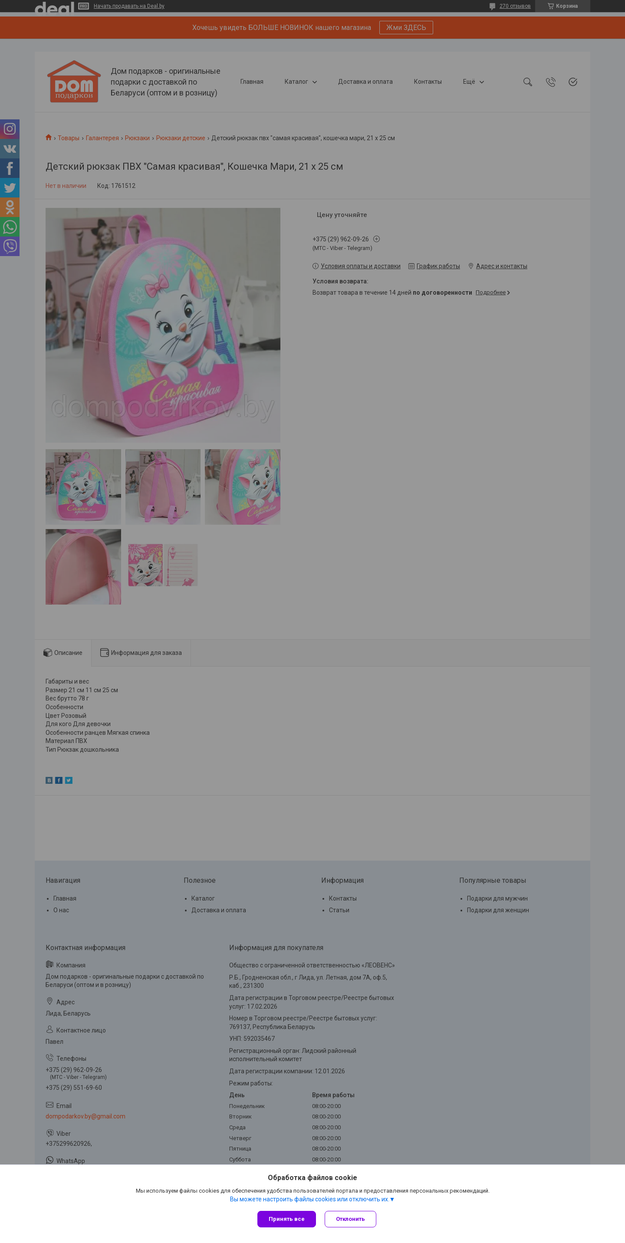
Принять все (287, 1219)
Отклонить (350, 1219)
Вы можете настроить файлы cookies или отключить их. (309, 1199)
